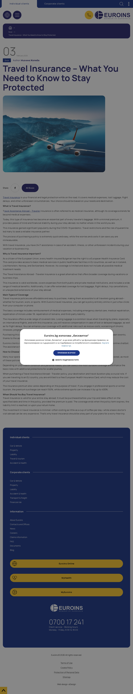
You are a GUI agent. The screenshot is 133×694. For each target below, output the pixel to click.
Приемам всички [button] (66, 353)
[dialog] (66, 347)
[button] (66, 360)
